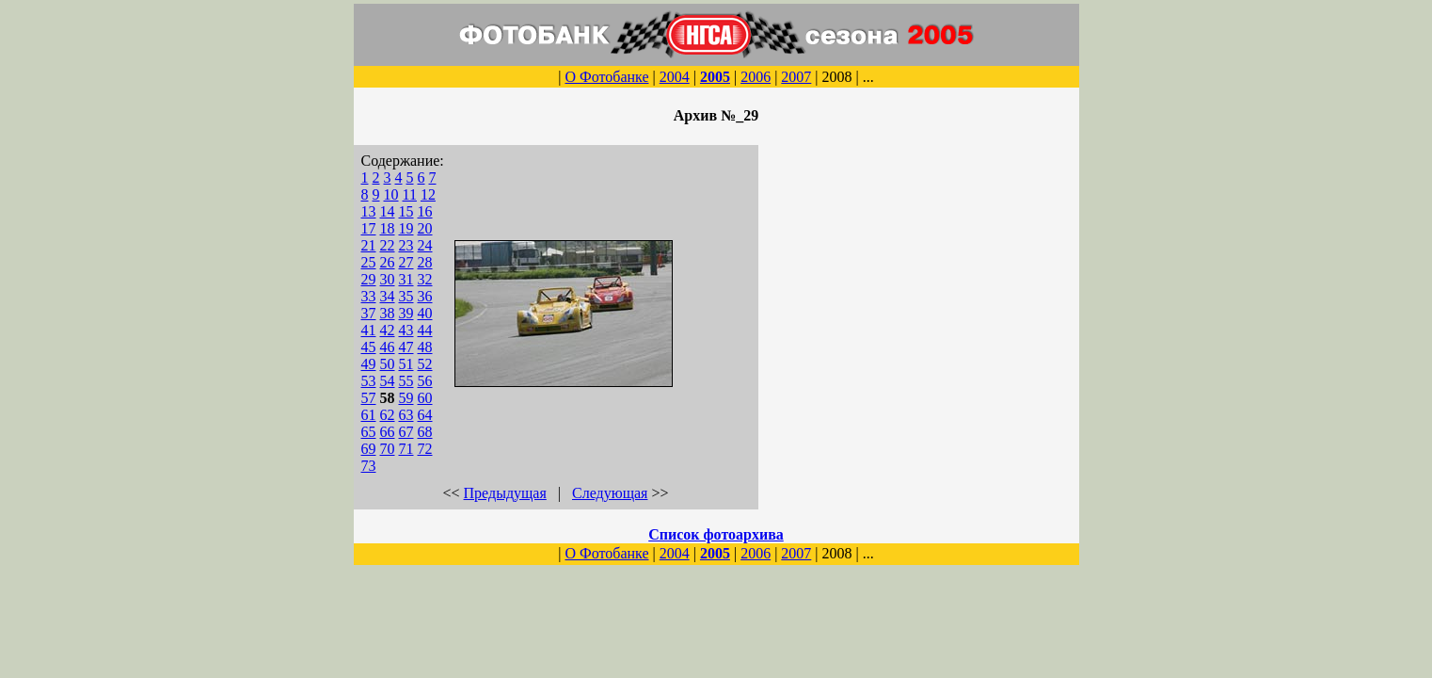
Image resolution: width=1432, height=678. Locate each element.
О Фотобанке (606, 77)
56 (425, 381)
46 (387, 347)
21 (368, 245)
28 (425, 262)
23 (406, 245)
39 (406, 313)
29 (368, 279)
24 (425, 245)
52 (425, 364)
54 (387, 381)
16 (425, 211)
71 (406, 449)
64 (425, 415)
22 (387, 245)
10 (391, 194)
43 (406, 330)
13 (368, 211)
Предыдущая (505, 493)
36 (425, 296)
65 (368, 432)
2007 (796, 77)
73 (368, 466)
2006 (755, 77)
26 (387, 262)
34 (387, 296)
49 (368, 364)
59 (406, 398)
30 (387, 279)
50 (387, 364)
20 (425, 228)
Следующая (609, 493)
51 (406, 364)
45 (368, 347)
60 (425, 398)
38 (387, 313)
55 (406, 381)
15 (406, 211)
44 (425, 330)
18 (387, 228)
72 (425, 449)
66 (387, 432)
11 (410, 194)
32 (425, 279)
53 (368, 381)
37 (368, 313)
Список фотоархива (716, 534)
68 (425, 432)
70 (387, 449)
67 (406, 432)
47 (406, 347)
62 (387, 415)
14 (387, 211)
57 (368, 398)
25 (368, 262)
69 (368, 449)
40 (425, 313)
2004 (675, 77)
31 (406, 279)
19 (406, 228)
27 (406, 262)
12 (428, 194)
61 (368, 415)
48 (425, 347)
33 (368, 296)
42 (387, 330)
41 (368, 330)
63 (406, 415)
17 (368, 228)
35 (406, 296)
